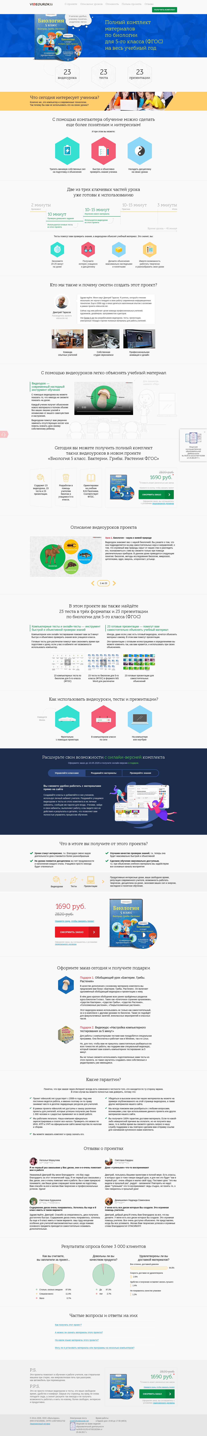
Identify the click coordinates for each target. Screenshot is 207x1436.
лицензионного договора (163, 503)
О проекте (71, 4)
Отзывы (149, 4)
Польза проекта (131, 4)
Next (114, 583)
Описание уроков (91, 4)
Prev (92, 583)
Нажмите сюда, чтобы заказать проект (74, 921)
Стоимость (112, 4)
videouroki (41, 4)
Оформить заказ (151, 494)
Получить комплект (164, 10)
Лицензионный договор (40, 1424)
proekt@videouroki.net (79, 1421)
